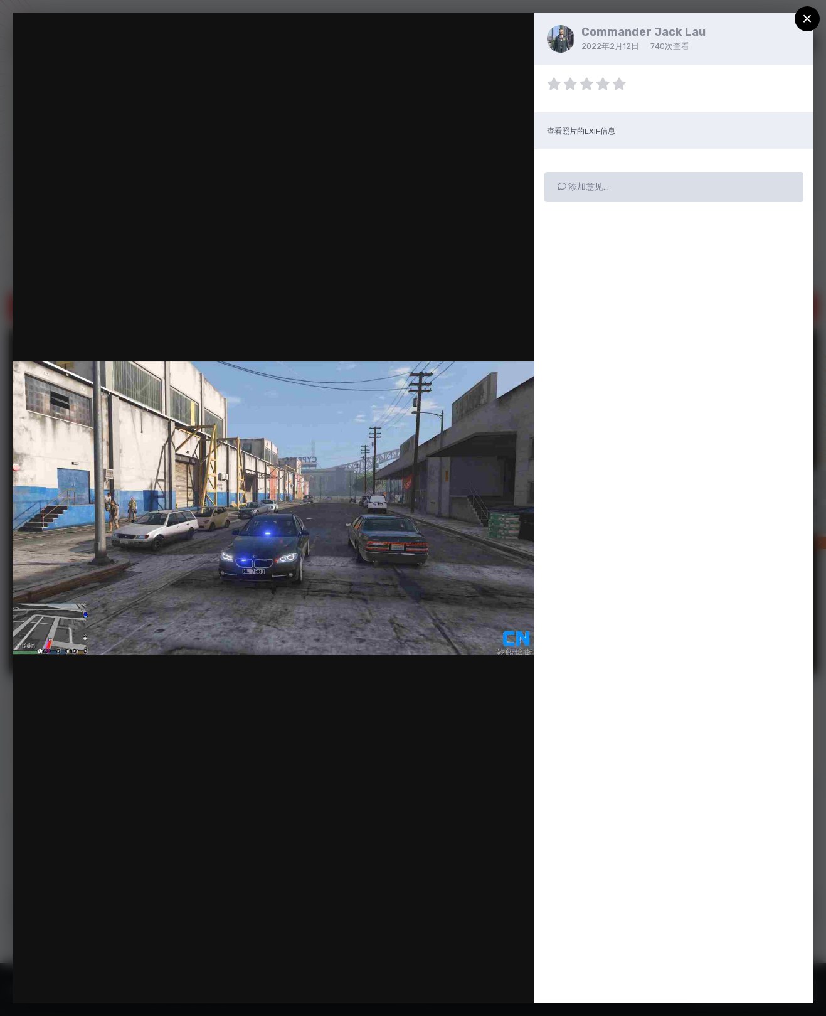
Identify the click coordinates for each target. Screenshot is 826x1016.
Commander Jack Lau (643, 32)
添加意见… (583, 186)
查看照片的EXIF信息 (581, 131)
